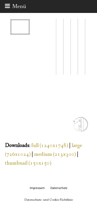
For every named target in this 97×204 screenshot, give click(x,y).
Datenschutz (58, 188)
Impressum (37, 188)
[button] (15, 6)
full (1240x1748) (49, 145)
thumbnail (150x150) (28, 163)
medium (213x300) (55, 154)
